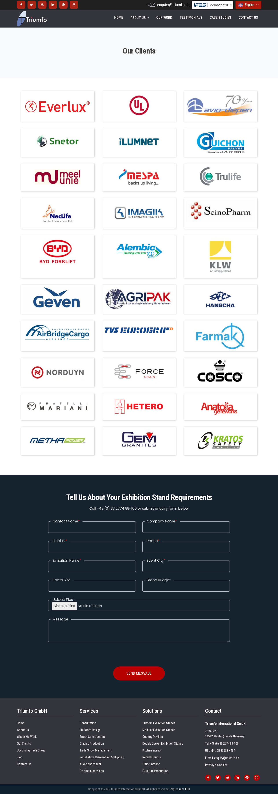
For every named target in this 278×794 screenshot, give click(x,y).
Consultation (88, 723)
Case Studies (220, 17)
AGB (187, 789)
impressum (177, 789)
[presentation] (81, 650)
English (248, 5)
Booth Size (61, 580)
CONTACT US (248, 17)
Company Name (162, 521)
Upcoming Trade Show (31, 750)
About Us (140, 18)
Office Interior (151, 764)
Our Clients (24, 744)
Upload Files (63, 600)
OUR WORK (164, 17)
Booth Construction (92, 737)
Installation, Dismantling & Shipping (102, 757)
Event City (156, 560)
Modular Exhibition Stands (158, 730)
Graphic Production (92, 744)
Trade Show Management (96, 750)
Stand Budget (159, 580)
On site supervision (92, 771)
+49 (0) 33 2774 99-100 (224, 744)
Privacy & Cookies (216, 765)
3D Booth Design (90, 730)
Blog (19, 757)
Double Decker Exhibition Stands (162, 744)
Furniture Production (155, 771)
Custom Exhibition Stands (158, 723)
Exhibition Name (67, 560)
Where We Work (27, 737)
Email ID (60, 541)
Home (118, 17)
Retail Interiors (151, 757)
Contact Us (24, 764)
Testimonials (191, 17)
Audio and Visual (90, 764)
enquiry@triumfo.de (173, 4)
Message (60, 619)
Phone (153, 541)
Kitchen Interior (152, 750)
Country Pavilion (152, 737)
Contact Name (66, 521)
